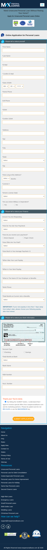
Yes (5, 205)
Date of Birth (6, 83)
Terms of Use (5, 459)
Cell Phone (6, 101)
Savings (28, 352)
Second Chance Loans (9, 489)
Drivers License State (10, 193)
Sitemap (4, 462)
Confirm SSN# (7, 119)
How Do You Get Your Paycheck (13, 226)
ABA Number (7, 374)
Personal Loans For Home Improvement (15, 479)
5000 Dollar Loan (7, 506)
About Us (4, 435)
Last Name (6, 56)
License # (6, 184)
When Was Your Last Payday (12, 260)
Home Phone (7, 92)
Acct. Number (7, 383)
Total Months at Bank (9, 356)
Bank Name (6, 365)
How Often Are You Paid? (11, 242)
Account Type (7, 349)
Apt (3, 139)
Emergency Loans (7, 500)
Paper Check (28, 238)
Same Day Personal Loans (10, 486)
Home (3, 432)
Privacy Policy (6, 455)
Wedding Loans (6, 510)
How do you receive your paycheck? (15, 235)
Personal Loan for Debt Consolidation (14, 472)
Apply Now (4, 445)
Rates (3, 442)
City (4, 148)
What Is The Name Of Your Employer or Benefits (19, 278)
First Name (6, 47)
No (17, 205)
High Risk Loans (6, 496)
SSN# (4, 110)
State (4, 157)
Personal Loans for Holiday (10, 482)
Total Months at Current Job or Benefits (16, 296)
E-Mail (4, 65)
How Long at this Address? (11, 175)
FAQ (2, 439)
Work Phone (6, 287)
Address (5, 130)
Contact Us (5, 449)
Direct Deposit (9, 238)
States (3, 452)
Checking (7, 352)
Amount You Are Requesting (12, 217)
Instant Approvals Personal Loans (12, 476)
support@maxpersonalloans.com (12, 521)
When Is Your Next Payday (11, 269)
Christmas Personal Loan (9, 513)
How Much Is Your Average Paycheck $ (16, 251)
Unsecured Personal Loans (10, 469)
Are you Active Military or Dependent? (15, 202)
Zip (3, 166)
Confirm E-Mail (8, 74)
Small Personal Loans (8, 503)
